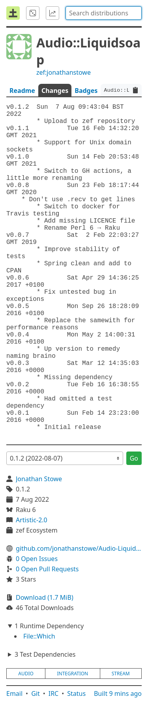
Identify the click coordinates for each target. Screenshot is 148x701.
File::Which (39, 636)
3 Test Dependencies (45, 654)
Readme (22, 90)
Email (14, 693)
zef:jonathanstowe (63, 72)
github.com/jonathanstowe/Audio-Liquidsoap (79, 548)
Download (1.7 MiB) (44, 597)
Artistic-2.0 (31, 520)
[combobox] (104, 13)
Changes (54, 90)
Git (35, 693)
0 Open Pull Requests (47, 569)
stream (121, 673)
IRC (54, 693)
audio (26, 673)
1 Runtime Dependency (49, 626)
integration (72, 673)
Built (118, 693)
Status (76, 693)
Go (134, 458)
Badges (86, 90)
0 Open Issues (37, 558)
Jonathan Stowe (39, 478)
